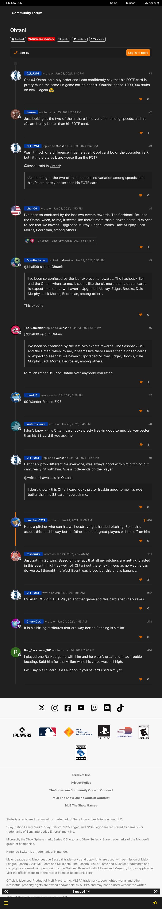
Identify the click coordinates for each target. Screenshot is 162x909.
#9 (150, 457)
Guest (60, 146)
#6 (150, 328)
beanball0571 (36, 520)
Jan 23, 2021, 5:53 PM (90, 260)
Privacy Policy (81, 782)
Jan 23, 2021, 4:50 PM (68, 208)
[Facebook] (68, 708)
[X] (41, 708)
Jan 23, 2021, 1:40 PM (69, 73)
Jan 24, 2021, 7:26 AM (79, 650)
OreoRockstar (36, 260)
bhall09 (32, 208)
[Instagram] (54, 708)
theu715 (32, 395)
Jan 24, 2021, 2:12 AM (71, 554)
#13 (149, 621)
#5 (150, 260)
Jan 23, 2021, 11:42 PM (84, 457)
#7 (150, 395)
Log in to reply (138, 52)
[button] (6, 903)
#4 (150, 208)
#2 (150, 112)
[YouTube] (81, 708)
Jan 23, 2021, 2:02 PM (66, 112)
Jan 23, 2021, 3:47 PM (83, 146)
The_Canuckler (34, 328)
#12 (149, 592)
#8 (150, 424)
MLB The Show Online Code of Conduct (81, 798)
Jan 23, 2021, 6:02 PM (86, 328)
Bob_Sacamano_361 (37, 650)
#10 (149, 520)
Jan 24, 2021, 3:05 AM (70, 592)
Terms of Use (81, 775)
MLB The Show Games (81, 805)
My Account (151, 2)
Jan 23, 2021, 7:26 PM (68, 395)
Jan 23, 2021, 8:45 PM (76, 424)
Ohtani (55, 166)
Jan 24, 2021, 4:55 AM (72, 621)
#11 (150, 554)
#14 (149, 650)
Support (130, 2)
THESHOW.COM (13, 2)
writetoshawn (36, 424)
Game (113, 2)
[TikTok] (120, 708)
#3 (150, 146)
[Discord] (107, 708)
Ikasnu (31, 112)
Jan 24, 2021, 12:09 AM (76, 520)
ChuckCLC (34, 621)
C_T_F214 (33, 73)
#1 (150, 73)
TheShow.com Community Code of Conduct (81, 790)
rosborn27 (33, 554)
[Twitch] (94, 708)
